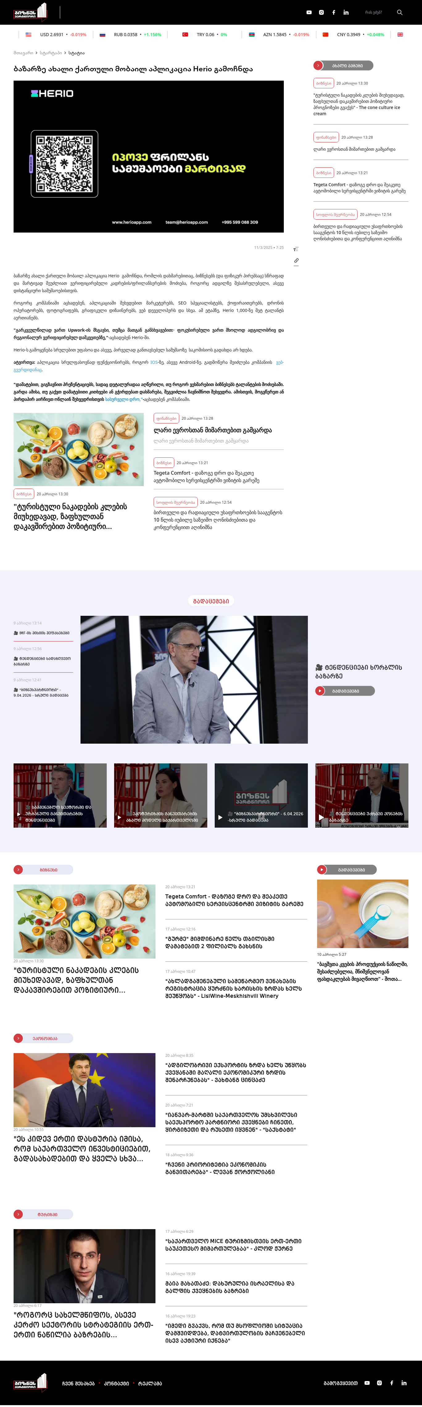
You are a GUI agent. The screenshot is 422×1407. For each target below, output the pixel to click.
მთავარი (23, 54)
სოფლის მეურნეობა (175, 503)
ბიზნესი (23, 495)
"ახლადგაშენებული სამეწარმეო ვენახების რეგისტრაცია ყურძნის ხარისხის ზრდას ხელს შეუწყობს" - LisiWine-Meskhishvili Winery (233, 991)
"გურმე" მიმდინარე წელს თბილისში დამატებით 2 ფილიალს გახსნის (220, 944)
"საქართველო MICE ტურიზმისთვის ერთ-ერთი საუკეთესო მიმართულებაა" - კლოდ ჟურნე (233, 1247)
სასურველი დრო (122, 401)
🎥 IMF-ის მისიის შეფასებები (41, 635)
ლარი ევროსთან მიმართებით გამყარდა (213, 432)
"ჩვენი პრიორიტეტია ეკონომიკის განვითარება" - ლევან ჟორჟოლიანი (220, 1170)
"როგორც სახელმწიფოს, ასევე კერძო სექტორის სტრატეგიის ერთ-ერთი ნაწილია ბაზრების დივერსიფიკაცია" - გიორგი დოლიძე (83, 1328)
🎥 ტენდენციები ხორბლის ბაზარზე (358, 674)
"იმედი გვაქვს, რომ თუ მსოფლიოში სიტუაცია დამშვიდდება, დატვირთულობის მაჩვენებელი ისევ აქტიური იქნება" (235, 1335)
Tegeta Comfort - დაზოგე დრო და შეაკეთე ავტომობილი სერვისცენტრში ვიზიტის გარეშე (206, 478)
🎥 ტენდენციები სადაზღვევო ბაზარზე (42, 663)
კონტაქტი (116, 1386)
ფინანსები (134, 13)
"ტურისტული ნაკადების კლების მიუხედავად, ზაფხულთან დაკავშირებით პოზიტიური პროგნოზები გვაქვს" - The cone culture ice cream (70, 518)
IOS (154, 364)
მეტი (209, 13)
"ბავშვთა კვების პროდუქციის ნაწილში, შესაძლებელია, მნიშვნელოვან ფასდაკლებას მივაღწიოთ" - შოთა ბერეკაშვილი (362, 974)
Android (187, 364)
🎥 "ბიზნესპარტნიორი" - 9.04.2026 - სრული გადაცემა (41, 694)
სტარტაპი (51, 54)
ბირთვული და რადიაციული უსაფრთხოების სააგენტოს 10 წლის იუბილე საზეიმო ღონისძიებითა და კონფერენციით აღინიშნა (218, 521)
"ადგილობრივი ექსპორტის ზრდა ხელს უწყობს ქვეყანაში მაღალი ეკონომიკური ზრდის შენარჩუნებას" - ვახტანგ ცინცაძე (235, 1075)
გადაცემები (91, 13)
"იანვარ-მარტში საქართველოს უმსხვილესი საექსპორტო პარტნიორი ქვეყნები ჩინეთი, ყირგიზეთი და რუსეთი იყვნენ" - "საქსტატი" (231, 1124)
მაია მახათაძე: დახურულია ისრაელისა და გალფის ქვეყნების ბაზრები (230, 1289)
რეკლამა (150, 1386)
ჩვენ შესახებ (78, 1386)
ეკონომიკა (174, 13)
